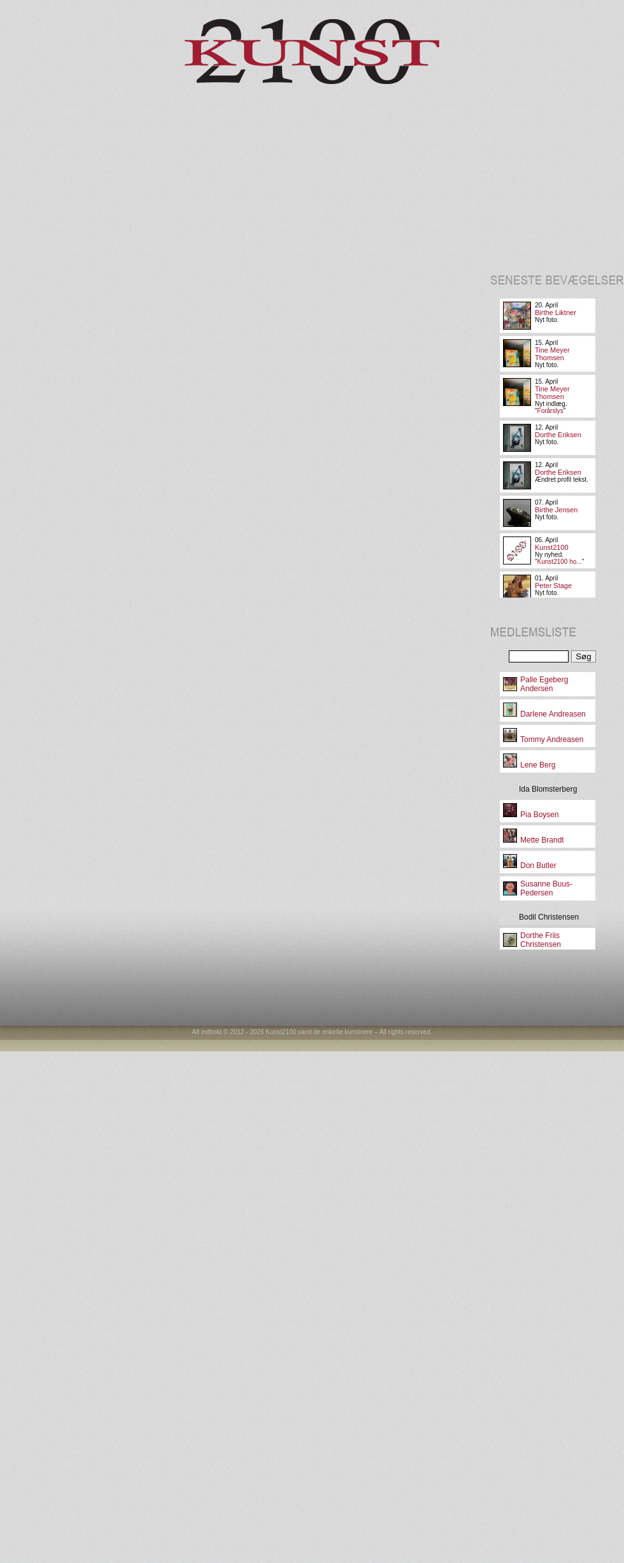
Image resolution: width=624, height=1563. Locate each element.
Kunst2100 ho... (559, 561)
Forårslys (550, 410)
